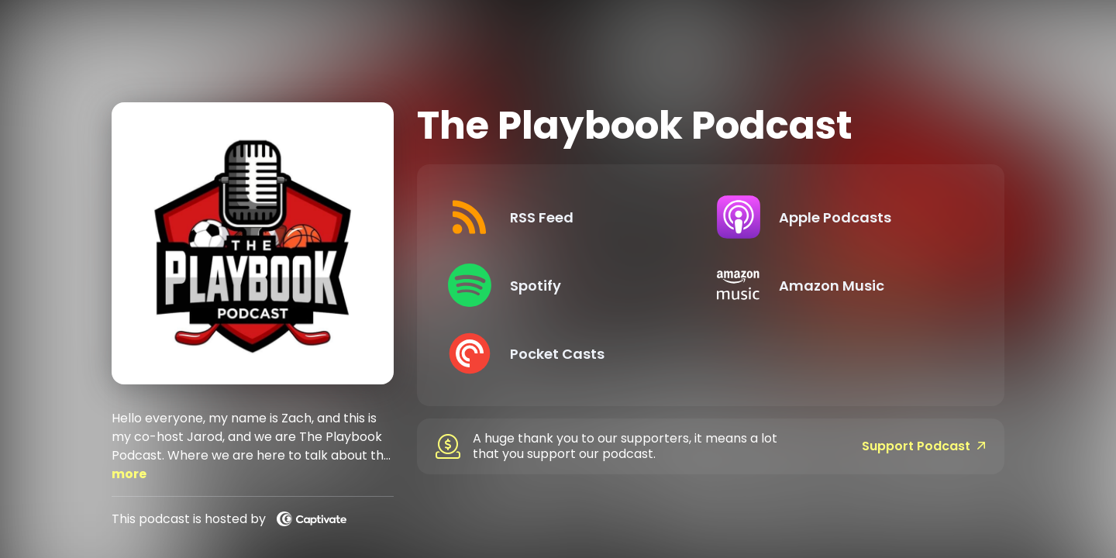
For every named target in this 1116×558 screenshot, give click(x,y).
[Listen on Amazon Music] (839, 285)
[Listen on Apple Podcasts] (839, 217)
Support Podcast (924, 446)
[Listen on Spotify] (570, 285)
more (129, 474)
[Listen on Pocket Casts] (570, 353)
